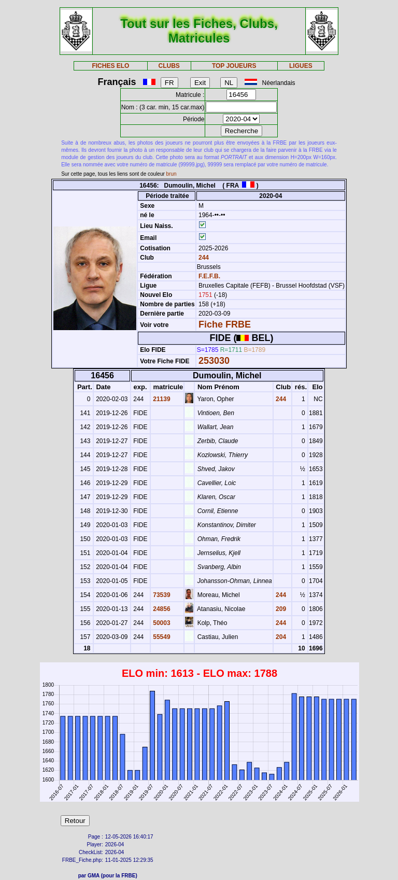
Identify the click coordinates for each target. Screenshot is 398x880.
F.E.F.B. (209, 276)
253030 (214, 361)
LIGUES (300, 65)
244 (203, 257)
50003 (160, 623)
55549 (160, 637)
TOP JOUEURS (234, 65)
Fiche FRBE (224, 324)
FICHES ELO (110, 65)
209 (280, 609)
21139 (160, 399)
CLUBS (168, 65)
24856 (160, 609)
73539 (160, 595)
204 (280, 637)
